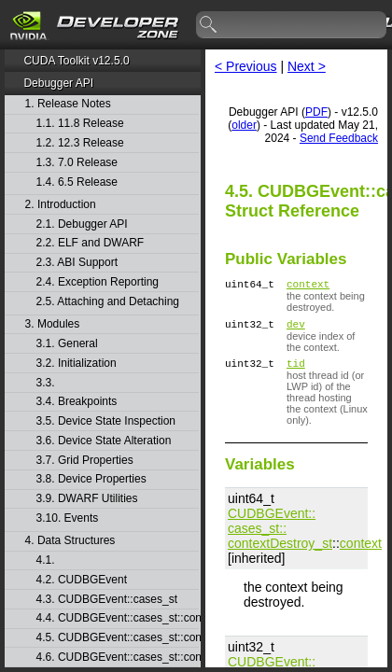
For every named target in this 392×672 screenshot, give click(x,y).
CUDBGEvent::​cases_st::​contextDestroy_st (280, 536)
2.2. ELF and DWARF (90, 243)
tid (296, 371)
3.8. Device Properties (91, 479)
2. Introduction (60, 205)
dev (296, 329)
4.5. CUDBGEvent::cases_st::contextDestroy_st (117, 638)
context (308, 286)
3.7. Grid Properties (84, 461)
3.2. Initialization (76, 363)
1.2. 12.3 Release (80, 143)
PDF (316, 112)
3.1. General (67, 344)
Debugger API (58, 83)
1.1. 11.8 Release (80, 124)
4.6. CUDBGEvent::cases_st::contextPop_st (117, 657)
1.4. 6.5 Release (77, 182)
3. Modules (52, 324)
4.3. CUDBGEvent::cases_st (106, 600)
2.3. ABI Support (77, 263)
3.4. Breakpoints (77, 402)
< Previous (246, 66)
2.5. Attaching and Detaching (107, 302)
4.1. (47, 560)
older (244, 125)
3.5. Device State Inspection (105, 421)
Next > (306, 66)
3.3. (47, 383)
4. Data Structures (70, 541)
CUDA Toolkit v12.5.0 (76, 60)
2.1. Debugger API (82, 224)
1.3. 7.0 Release (77, 163)
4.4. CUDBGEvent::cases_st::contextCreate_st (117, 618)
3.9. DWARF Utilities (87, 499)
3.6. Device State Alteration (104, 441)
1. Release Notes (68, 104)
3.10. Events (67, 518)
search (209, 25)
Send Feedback (339, 138)
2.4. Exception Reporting (97, 282)
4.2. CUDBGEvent (81, 580)
